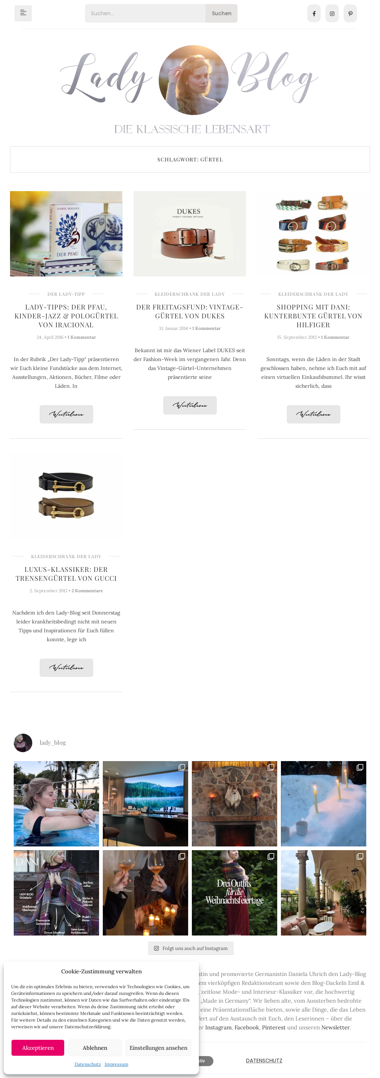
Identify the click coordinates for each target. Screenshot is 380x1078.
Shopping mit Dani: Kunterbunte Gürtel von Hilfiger (313, 315)
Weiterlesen (66, 414)
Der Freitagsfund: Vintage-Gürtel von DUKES (189, 311)
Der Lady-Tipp (66, 294)
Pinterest (274, 1027)
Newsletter (335, 1027)
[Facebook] (314, 13)
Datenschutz (88, 1064)
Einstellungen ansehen (158, 1047)
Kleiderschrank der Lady (190, 294)
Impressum (116, 1064)
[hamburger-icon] (23, 13)
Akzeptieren (38, 1047)
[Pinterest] (350, 13)
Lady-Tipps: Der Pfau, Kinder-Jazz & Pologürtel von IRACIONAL (66, 315)
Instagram (218, 1027)
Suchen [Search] (222, 13)
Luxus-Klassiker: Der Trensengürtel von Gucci (66, 574)
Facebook (247, 1027)
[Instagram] (332, 13)
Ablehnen (95, 1047)
